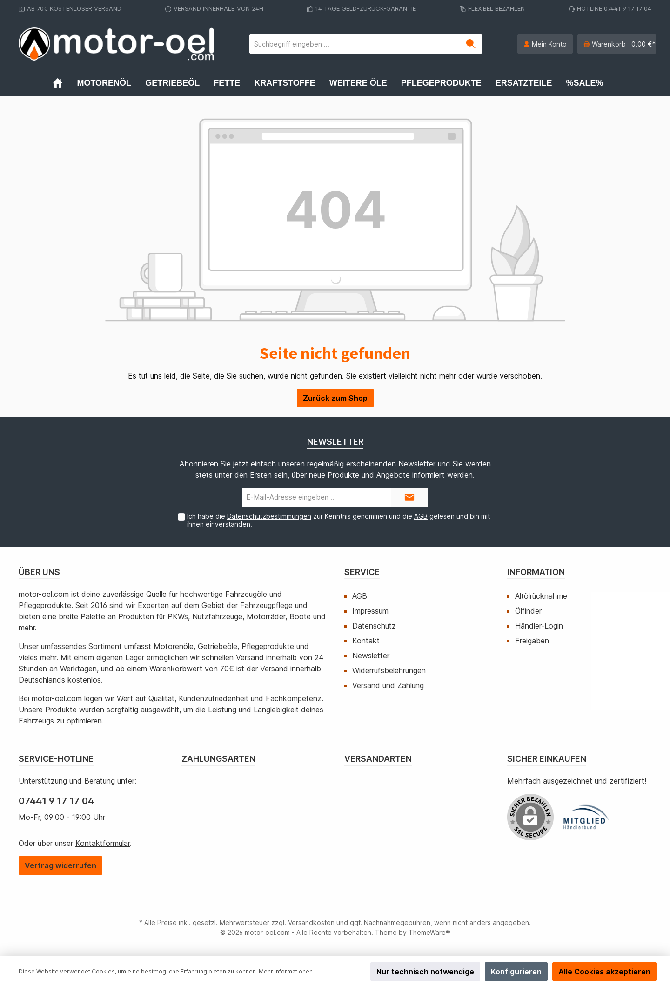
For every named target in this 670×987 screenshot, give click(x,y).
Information (536, 572)
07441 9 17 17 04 (56, 800)
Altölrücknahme (541, 596)
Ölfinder (528, 610)
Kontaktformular (102, 843)
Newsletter (370, 655)
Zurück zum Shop (335, 398)
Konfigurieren (516, 971)
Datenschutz (374, 625)
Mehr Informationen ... (288, 971)
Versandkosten (311, 922)
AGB (421, 516)
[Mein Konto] (545, 44)
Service (362, 572)
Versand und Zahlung (388, 685)
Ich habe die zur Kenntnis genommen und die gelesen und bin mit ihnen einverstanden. (338, 520)
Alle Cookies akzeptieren (604, 971)
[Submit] (409, 498)
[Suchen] (471, 44)
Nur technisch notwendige (425, 971)
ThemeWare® (429, 932)
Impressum (370, 610)
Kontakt (366, 640)
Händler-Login (539, 625)
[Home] (65, 83)
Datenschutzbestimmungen (269, 516)
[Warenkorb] (616, 44)
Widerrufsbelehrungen (389, 670)
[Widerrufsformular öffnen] (60, 865)
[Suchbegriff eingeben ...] (355, 44)
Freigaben (532, 640)
